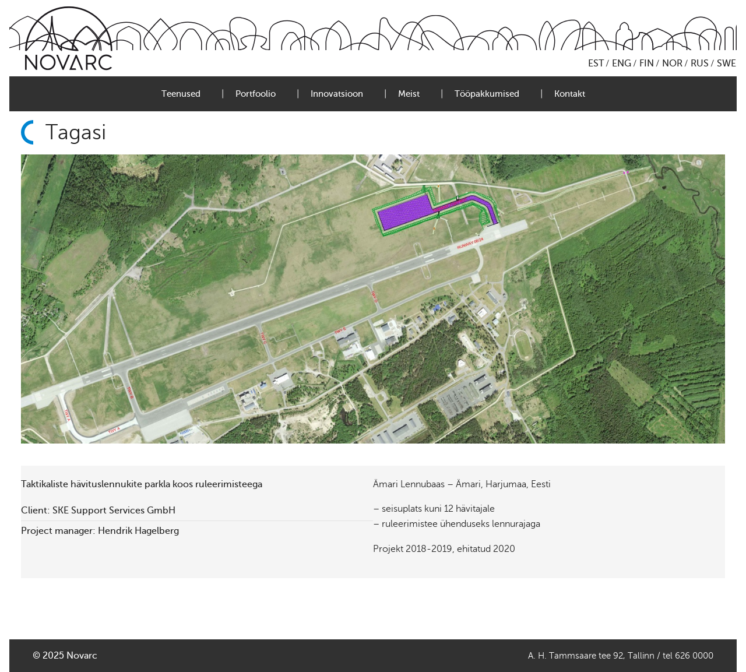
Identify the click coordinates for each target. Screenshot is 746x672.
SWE (726, 63)
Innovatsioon (337, 93)
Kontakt (569, 93)
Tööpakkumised (487, 93)
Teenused (180, 93)
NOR (672, 63)
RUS (700, 63)
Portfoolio (255, 93)
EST (596, 63)
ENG (621, 63)
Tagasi (75, 132)
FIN (646, 63)
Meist (409, 93)
